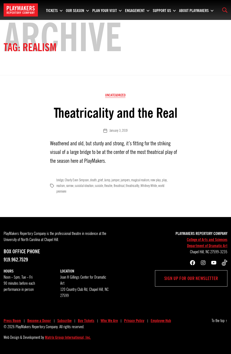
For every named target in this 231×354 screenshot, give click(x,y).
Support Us (162, 9)
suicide (99, 185)
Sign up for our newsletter (191, 278)
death (93, 180)
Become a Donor (39, 320)
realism (60, 185)
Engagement (135, 9)
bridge (59, 180)
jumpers (125, 180)
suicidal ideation (83, 185)
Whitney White (148, 185)
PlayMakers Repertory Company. (37, 326)
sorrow (69, 185)
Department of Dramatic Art (207, 245)
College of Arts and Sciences (207, 239)
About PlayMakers (194, 9)
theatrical (118, 185)
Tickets (52, 9)
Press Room (12, 320)
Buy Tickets (86, 320)
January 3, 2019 (118, 131)
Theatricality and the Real (116, 112)
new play (155, 180)
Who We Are (109, 320)
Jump (107, 180)
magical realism (140, 180)
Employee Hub (161, 320)
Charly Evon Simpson (77, 180)
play (164, 180)
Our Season (75, 9)
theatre (108, 185)
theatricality (132, 185)
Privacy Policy (134, 320)
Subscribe (64, 320)
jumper (115, 180)
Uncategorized (115, 95)
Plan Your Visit (104, 9)
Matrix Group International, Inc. (68, 337)
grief (100, 180)
